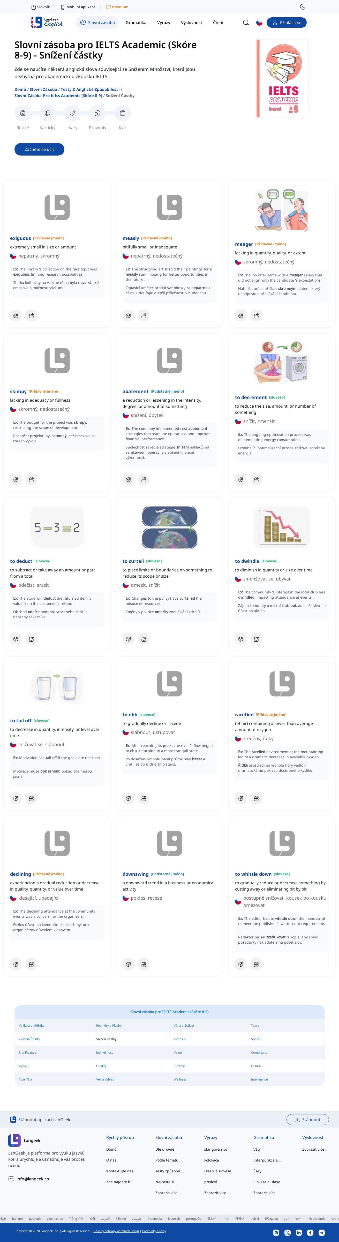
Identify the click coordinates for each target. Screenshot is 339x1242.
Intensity (180, 1039)
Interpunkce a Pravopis (267, 1160)
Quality (101, 1066)
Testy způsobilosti (169, 1170)
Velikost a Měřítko (31, 1025)
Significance (27, 1052)
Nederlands (316, 1218)
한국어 (239, 1218)
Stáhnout (307, 1120)
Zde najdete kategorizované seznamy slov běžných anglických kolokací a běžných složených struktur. (120, 1181)
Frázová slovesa (217, 1170)
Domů (20, 89)
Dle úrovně (164, 1149)
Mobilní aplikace (77, 7)
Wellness (180, 1079)
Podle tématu (166, 1160)
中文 (226, 1218)
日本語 (211, 1218)
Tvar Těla (25, 1079)
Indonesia (155, 1218)
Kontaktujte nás (119, 1170)
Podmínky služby (154, 1231)
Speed (255, 1039)
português (193, 1218)
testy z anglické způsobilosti (90, 89)
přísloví (210, 1181)
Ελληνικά (271, 1218)
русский (35, 1218)
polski (255, 1218)
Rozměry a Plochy (109, 1025)
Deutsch (174, 1218)
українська (55, 1218)
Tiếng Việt (76, 1218)
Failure (256, 1066)
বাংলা (298, 1218)
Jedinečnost (104, 1052)
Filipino (121, 1218)
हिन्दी (92, 1218)
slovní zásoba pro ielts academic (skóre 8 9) (58, 95)
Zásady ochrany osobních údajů (116, 1231)
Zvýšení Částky (29, 1039)
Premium (117, 7)
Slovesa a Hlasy (266, 1181)
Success (179, 1066)
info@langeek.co (33, 1179)
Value (178, 1052)
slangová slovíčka (218, 1149)
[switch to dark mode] (303, 7)
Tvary (255, 1025)
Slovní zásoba (43, 89)
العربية (105, 1218)
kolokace (211, 1160)
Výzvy (23, 1066)
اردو (286, 1218)
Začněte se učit (39, 149)
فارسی (136, 1218)
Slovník (40, 6)
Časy (257, 1170)
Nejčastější (164, 1181)
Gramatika (263, 1137)
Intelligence (259, 1079)
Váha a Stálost (184, 1025)
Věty (257, 1149)
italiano (17, 1218)
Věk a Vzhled (105, 1079)
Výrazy (210, 1137)
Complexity (259, 1052)
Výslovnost (312, 1137)
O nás (111, 1160)
